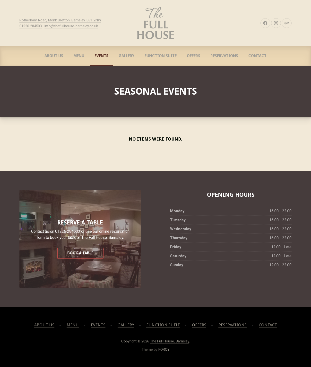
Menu (78, 56)
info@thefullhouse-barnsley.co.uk (71, 26)
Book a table (80, 253)
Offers (193, 56)
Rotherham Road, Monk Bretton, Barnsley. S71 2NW (60, 20)
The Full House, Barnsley (169, 341)
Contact (257, 56)
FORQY (164, 349)
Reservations (224, 56)
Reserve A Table (80, 222)
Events (101, 56)
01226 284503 (30, 26)
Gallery (126, 56)
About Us (53, 56)
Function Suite (161, 56)
